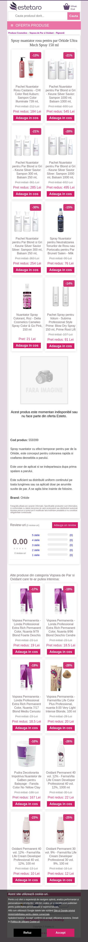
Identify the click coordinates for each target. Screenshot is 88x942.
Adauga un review (65, 525)
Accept (60, 932)
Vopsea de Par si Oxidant (41, 33)
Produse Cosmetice (17, 33)
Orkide (25, 497)
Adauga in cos (27, 118)
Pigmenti (60, 33)
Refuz (27, 932)
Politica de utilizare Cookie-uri (25, 921)
